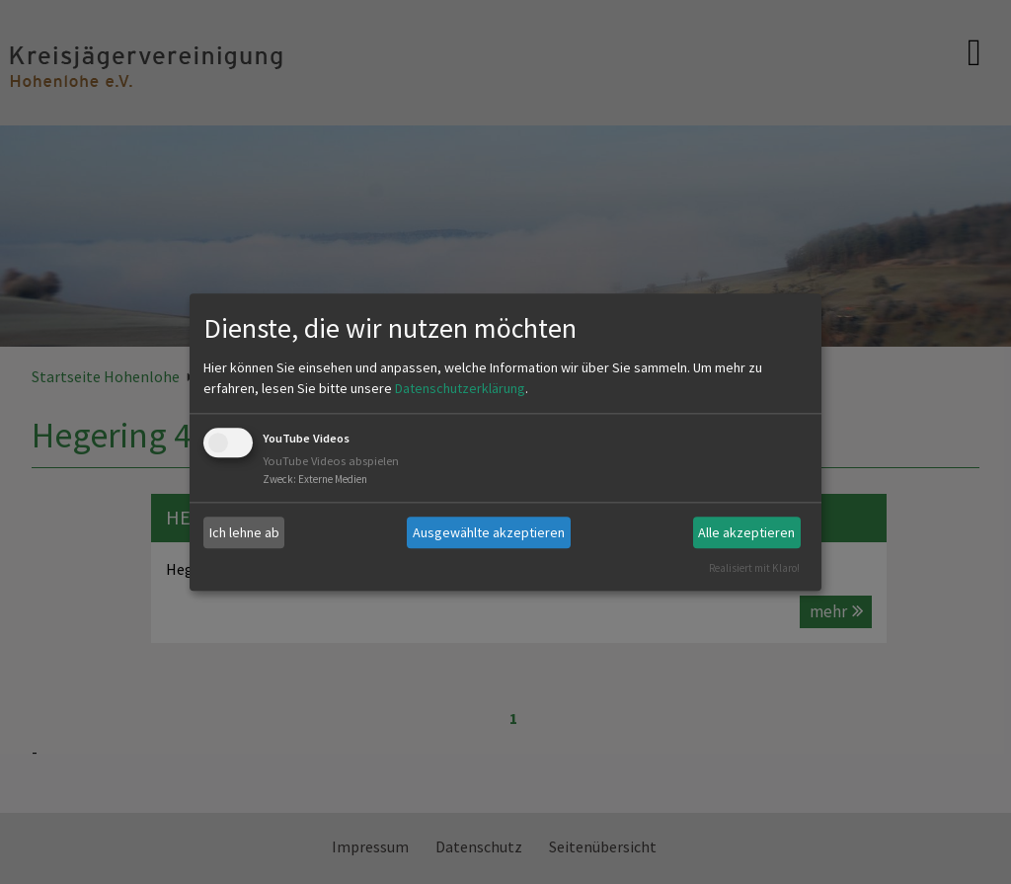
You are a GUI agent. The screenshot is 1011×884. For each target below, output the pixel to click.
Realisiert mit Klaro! (754, 568)
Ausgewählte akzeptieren (489, 532)
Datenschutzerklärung (460, 389)
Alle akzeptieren (746, 532)
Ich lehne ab (244, 532)
